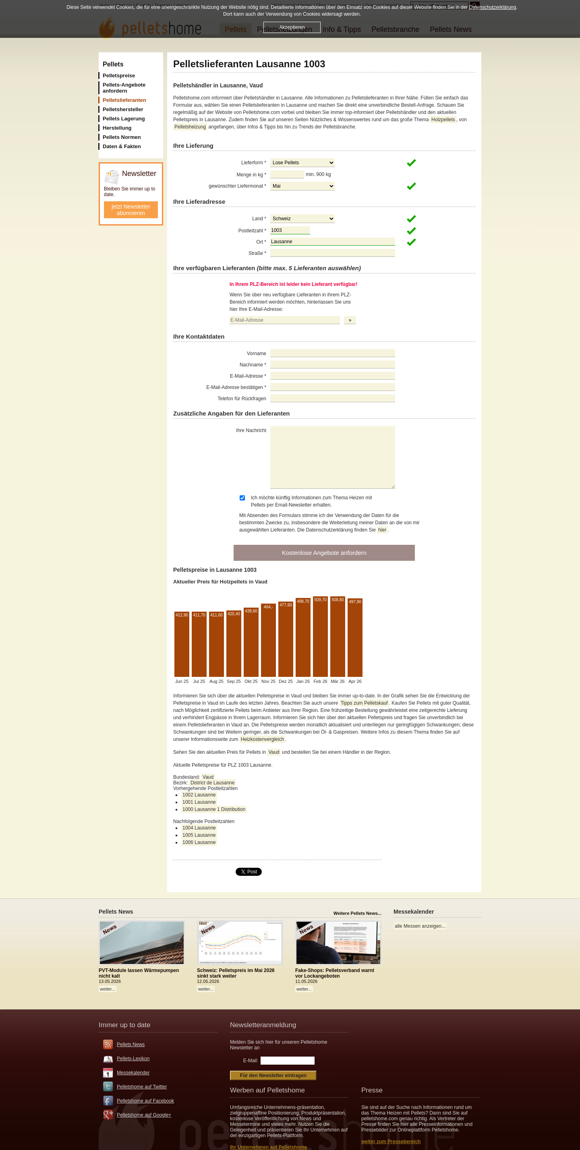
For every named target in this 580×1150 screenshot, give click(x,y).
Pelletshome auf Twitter (142, 1087)
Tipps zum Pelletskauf (364, 703)
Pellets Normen (122, 137)
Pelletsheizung (190, 127)
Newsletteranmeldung (263, 1025)
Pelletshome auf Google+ (144, 1115)
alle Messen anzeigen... (420, 926)
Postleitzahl (252, 231)
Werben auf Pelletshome (267, 1090)
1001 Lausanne (199, 802)
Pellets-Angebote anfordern (124, 88)
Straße (257, 253)
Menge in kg (251, 175)
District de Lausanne (212, 783)
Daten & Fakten (122, 146)
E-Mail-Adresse (248, 376)
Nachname (253, 365)
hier (382, 530)
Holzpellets (443, 119)
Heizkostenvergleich (262, 739)
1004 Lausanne (199, 828)
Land (259, 218)
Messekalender (133, 1073)
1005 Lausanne (199, 835)
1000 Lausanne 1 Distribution (213, 809)
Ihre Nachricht (251, 430)
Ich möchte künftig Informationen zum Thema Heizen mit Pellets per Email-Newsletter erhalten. (311, 501)
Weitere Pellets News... (357, 913)
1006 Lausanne (199, 842)
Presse (372, 1090)
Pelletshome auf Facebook (145, 1101)
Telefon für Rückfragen (242, 398)
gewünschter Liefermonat (237, 186)
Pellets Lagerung (124, 119)
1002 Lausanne (199, 795)
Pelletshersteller (123, 109)
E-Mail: (250, 1060)
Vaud (273, 752)
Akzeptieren (291, 27)
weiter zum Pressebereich (390, 1141)
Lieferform (253, 162)
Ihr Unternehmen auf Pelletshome (268, 1147)
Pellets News (131, 1044)
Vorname (256, 353)
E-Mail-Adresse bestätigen (236, 387)
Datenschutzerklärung (492, 7)
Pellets (113, 64)
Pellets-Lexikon (133, 1058)
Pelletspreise (119, 75)
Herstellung (117, 128)
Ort (261, 242)
